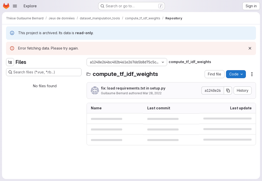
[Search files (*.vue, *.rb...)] (44, 72)
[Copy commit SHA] (228, 90)
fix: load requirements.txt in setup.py (133, 88)
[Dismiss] (250, 48)
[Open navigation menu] (15, 6)
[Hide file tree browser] (10, 62)
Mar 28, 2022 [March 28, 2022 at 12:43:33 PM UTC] (152, 93)
